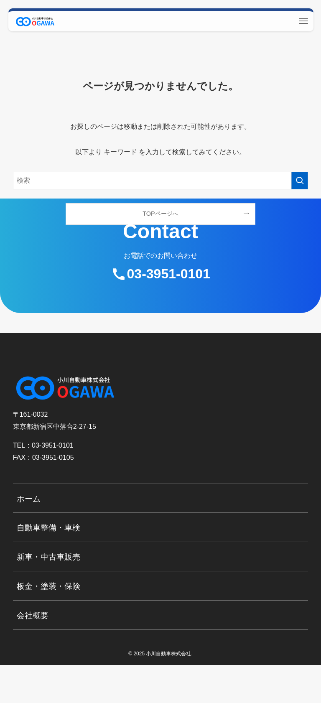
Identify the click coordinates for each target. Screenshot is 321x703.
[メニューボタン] (303, 21)
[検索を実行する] (299, 180)
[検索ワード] (160, 180)
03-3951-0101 (168, 273)
